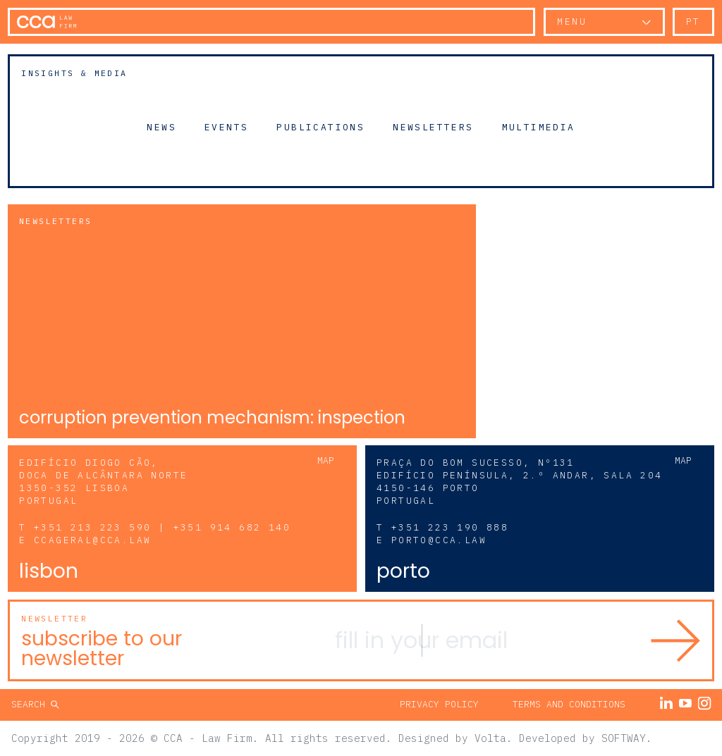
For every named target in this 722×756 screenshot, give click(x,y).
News (161, 126)
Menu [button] (572, 21)
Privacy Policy (439, 704)
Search (31, 704)
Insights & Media (74, 73)
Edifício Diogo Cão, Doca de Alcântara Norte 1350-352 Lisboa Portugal (103, 482)
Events (226, 126)
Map (325, 460)
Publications (320, 126)
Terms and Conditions (569, 704)
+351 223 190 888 (449, 527)
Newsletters (433, 126)
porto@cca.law (439, 540)
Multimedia (538, 126)
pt (693, 21)
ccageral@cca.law (92, 540)
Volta (490, 738)
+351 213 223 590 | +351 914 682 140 (162, 527)
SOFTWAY (623, 738)
